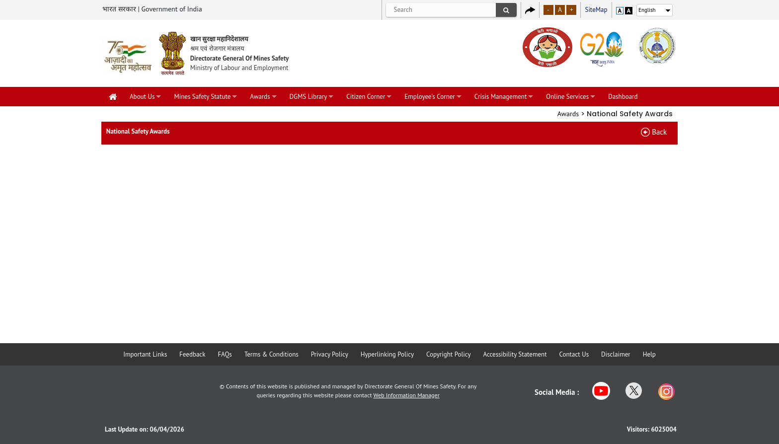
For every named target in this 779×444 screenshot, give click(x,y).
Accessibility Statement (514, 354)
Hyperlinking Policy (387, 354)
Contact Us (574, 354)
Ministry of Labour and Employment (239, 68)
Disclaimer (615, 354)
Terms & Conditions (271, 354)
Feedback (192, 354)
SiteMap (596, 9)
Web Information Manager (407, 395)
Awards (260, 96)
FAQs (225, 354)
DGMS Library (308, 96)
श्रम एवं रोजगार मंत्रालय (217, 48)
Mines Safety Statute (202, 96)
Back (659, 132)
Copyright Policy (448, 354)
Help (649, 354)
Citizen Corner (365, 96)
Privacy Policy (329, 354)
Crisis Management (500, 96)
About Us (142, 96)
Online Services (567, 96)
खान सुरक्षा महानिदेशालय (219, 39)
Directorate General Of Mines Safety (239, 58)
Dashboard (622, 96)
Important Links (145, 354)
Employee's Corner (429, 96)
